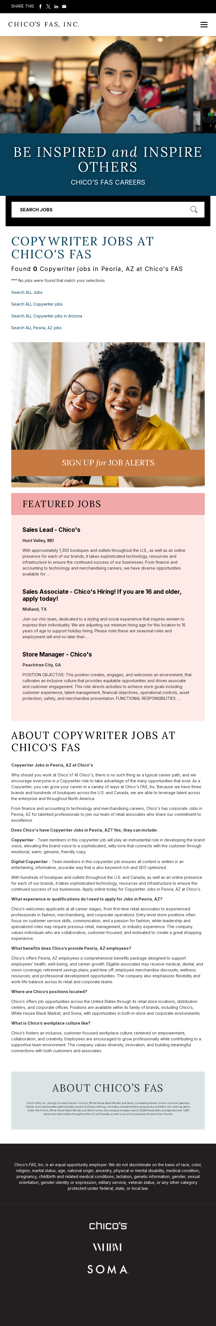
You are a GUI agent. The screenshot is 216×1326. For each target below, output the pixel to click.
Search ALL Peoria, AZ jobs (36, 327)
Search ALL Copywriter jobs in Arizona (46, 315)
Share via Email (64, 6)
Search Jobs (36, 209)
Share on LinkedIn (56, 6)
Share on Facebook (40, 6)
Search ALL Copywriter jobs (37, 304)
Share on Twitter (48, 6)
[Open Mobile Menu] (204, 24)
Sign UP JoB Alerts (108, 463)
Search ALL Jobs (26, 292)
